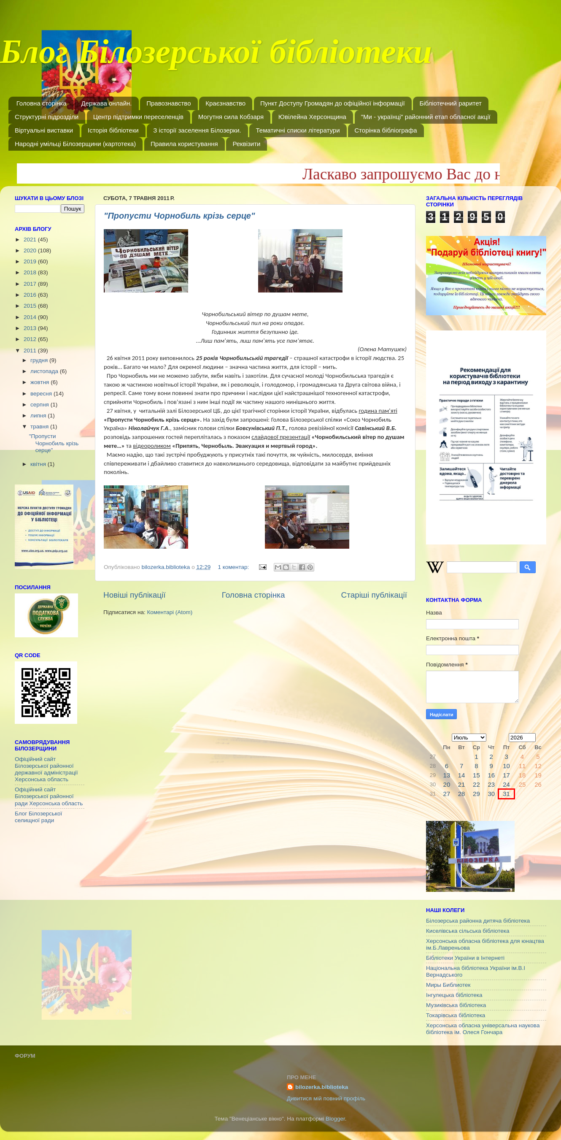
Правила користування (184, 143)
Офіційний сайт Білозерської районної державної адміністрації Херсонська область (46, 769)
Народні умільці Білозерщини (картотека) (75, 143)
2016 (31, 295)
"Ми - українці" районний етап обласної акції (426, 116)
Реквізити (246, 143)
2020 (31, 250)
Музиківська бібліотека (456, 1005)
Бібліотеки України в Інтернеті (465, 958)
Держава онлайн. (106, 103)
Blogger (335, 1119)
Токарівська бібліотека (455, 1015)
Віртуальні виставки (44, 130)
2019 (31, 261)
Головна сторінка (41, 103)
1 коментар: (234, 567)
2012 (31, 339)
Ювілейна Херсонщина (312, 116)
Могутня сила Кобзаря (231, 116)
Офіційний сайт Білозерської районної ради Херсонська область (49, 796)
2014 (31, 317)
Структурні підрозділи (46, 116)
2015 (31, 306)
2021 (31, 239)
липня (39, 415)
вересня (42, 393)
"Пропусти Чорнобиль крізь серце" (179, 215)
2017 (31, 284)
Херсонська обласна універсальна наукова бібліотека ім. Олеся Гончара (482, 1028)
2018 (31, 272)
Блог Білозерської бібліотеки (216, 56)
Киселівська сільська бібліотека (467, 931)
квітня (39, 464)
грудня (39, 360)
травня (40, 426)
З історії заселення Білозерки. (197, 130)
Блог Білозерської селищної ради (38, 816)
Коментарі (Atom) (169, 612)
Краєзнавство (225, 103)
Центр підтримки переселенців (138, 116)
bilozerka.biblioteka (321, 1087)
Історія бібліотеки (113, 130)
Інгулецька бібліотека (454, 995)
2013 (31, 328)
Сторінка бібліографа (385, 130)
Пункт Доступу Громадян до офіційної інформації (332, 103)
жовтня (40, 382)
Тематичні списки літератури (298, 130)
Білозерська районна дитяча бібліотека (478, 921)
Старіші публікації (374, 594)
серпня (40, 404)
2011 (31, 350)
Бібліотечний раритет (450, 103)
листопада (45, 371)
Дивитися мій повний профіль (326, 1098)
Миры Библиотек (448, 985)
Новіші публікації (134, 594)
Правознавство (168, 103)
